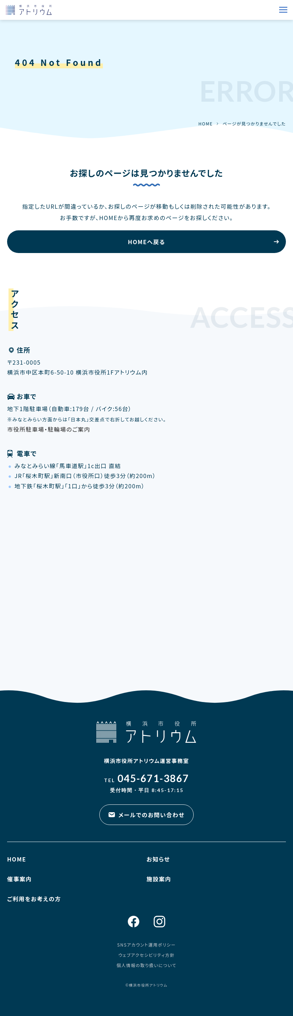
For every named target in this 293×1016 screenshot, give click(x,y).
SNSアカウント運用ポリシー (146, 945)
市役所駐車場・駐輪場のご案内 (48, 429)
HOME (205, 123)
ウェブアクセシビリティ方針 (146, 955)
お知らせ (158, 859)
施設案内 (158, 879)
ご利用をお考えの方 (34, 898)
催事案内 (19, 879)
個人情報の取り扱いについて (146, 965)
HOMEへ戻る (146, 241)
